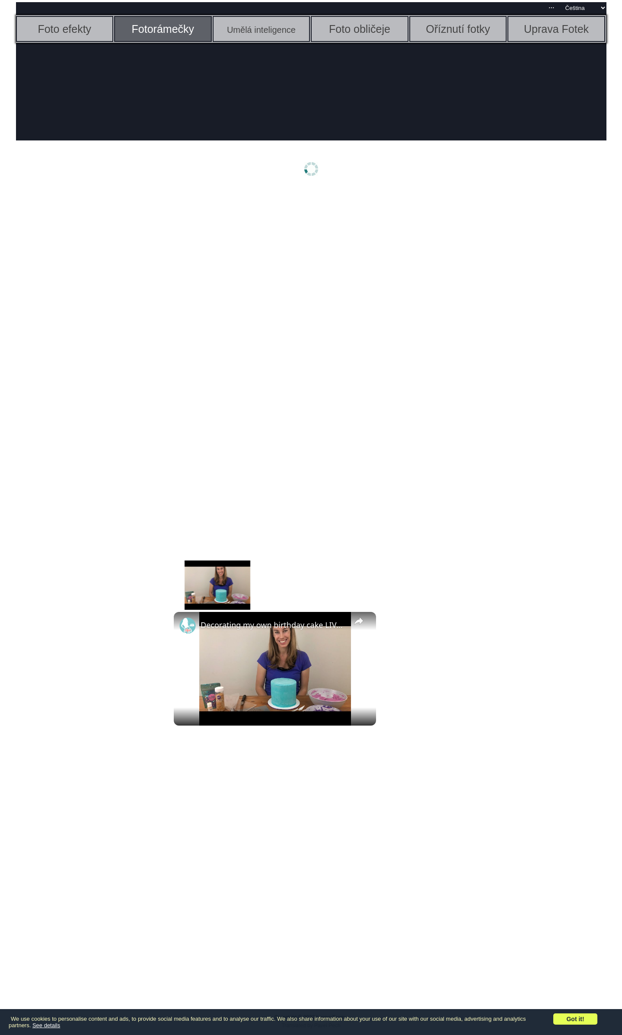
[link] (187, 625)
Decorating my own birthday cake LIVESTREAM (274, 625)
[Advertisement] (83, 327)
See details (46, 1025)
